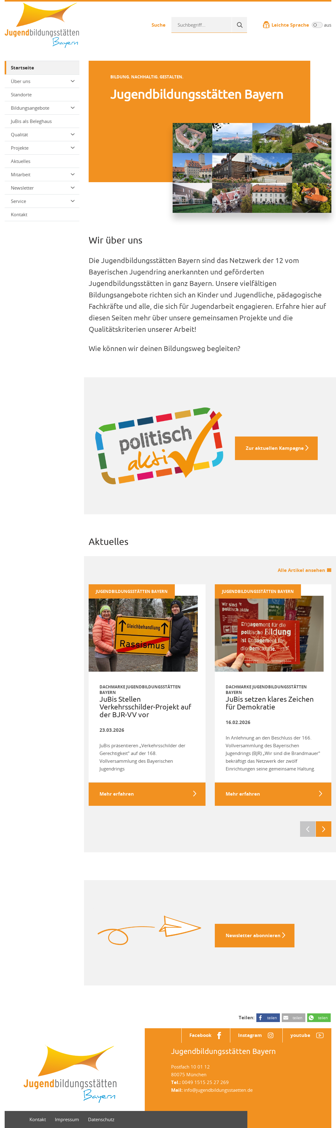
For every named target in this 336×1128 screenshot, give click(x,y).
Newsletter (43, 188)
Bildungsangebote (43, 108)
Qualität (43, 134)
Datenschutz (101, 1119)
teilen (272, 1017)
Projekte (43, 148)
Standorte (21, 94)
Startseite (22, 67)
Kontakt (19, 214)
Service (43, 201)
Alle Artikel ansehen (301, 570)
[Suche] (239, 25)
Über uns (43, 81)
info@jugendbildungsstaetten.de (218, 1090)
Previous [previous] (308, 829)
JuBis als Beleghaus (31, 121)
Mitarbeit (43, 174)
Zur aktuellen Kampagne (275, 448)
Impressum (67, 1119)
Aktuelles (20, 161)
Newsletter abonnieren (253, 935)
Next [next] (323, 829)
